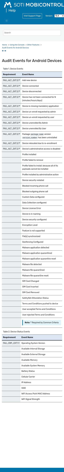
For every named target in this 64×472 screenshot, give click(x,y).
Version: (49, 16)
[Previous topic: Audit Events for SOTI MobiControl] (3, 51)
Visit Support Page (32, 16)
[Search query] (32, 33)
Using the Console (17, 45)
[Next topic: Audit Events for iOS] (5, 51)
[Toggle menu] (6, 21)
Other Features (33, 45)
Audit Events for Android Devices (15, 48)
